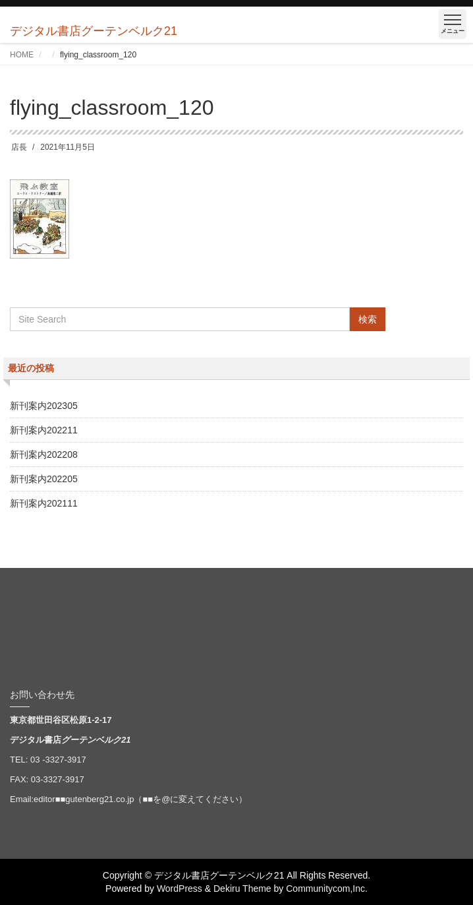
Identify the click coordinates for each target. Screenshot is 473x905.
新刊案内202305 (44, 405)
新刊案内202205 (44, 479)
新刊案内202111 (44, 503)
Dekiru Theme (242, 888)
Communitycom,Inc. (327, 888)
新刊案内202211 (44, 430)
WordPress (179, 888)
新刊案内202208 (44, 454)
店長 (19, 147)
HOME (22, 54)
